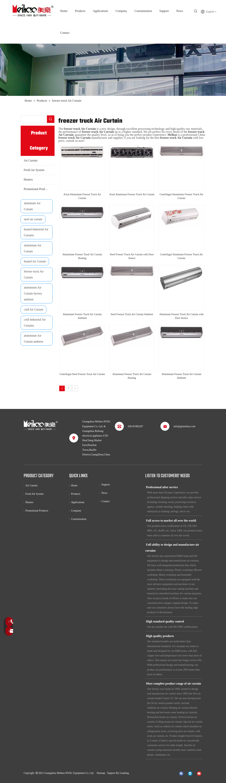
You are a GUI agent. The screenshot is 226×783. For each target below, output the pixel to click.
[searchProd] (34, 119)
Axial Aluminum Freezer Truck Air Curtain (132, 194)
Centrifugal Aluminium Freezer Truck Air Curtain (181, 196)
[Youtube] (199, 773)
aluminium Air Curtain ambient (33, 338)
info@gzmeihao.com (184, 426)
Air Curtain (30, 160)
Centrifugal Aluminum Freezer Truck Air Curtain (181, 256)
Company (76, 510)
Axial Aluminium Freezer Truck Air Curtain (82, 196)
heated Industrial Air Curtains (36, 232)
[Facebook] (181, 773)
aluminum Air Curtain (32, 206)
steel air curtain (33, 219)
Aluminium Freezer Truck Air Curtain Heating (82, 256)
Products (75, 493)
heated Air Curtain (35, 261)
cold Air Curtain (33, 309)
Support (105, 484)
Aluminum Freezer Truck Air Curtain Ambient (82, 316)
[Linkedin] (190, 773)
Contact (105, 501)
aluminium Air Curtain (32, 248)
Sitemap (101, 773)
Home (74, 485)
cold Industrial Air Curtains (35, 322)
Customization (78, 519)
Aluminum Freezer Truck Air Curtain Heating (131, 376)
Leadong (124, 773)
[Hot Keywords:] (195, 11)
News (104, 493)
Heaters (28, 179)
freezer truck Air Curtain (34, 274)
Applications (78, 502)
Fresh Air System (34, 170)
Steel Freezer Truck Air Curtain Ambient (132, 314)
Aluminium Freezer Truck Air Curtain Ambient (181, 376)
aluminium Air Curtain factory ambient (33, 293)
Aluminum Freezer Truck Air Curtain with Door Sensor (181, 316)
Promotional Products (37, 189)
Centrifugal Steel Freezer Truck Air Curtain (82, 374)
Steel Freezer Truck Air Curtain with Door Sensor (132, 256)
